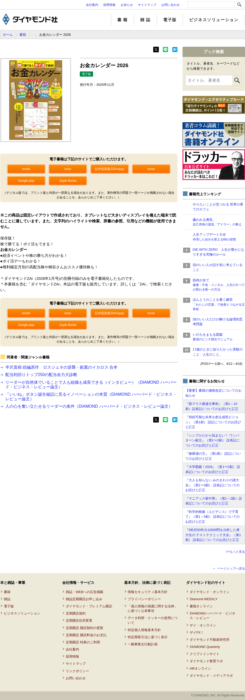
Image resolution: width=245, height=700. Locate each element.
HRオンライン (200, 668)
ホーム (8, 35)
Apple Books (67, 181)
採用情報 (109, 5)
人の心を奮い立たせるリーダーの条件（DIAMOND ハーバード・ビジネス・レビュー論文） (89, 406)
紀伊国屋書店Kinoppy (109, 169)
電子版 (170, 20)
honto (151, 169)
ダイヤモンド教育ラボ (206, 661)
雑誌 (7, 599)
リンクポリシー (77, 671)
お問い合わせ (170, 5)
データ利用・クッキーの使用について (152, 620)
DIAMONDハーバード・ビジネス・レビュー (212, 615)
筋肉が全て (219, 285)
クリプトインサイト (205, 654)
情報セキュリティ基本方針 (147, 592)
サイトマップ (147, 5)
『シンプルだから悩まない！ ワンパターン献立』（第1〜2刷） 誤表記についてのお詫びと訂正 (212, 440)
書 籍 (122, 20)
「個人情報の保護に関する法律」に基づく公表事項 (152, 608)
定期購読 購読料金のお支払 (86, 635)
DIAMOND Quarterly (205, 647)
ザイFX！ (197, 632)
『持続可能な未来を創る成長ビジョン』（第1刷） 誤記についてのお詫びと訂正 (213, 422)
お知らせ (127, 5)
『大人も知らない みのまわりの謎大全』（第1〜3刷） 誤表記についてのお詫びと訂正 (212, 485)
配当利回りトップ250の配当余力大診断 (41, 374)
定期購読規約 (76, 613)
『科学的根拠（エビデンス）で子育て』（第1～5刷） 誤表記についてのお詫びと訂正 (212, 517)
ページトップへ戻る (231, 568)
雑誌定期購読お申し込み (84, 599)
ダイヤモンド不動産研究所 (209, 640)
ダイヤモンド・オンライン (209, 592)
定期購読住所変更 (79, 620)
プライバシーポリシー (144, 599)
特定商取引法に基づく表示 (147, 637)
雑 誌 (145, 20)
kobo (68, 169)
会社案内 (92, 5)
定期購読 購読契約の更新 (84, 628)
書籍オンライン (201, 606)
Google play (26, 181)
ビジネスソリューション (214, 20)
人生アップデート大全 (219, 237)
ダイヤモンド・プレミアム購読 (89, 606)
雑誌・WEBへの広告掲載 (84, 592)
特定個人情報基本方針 (144, 630)
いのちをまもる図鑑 (219, 337)
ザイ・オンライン (203, 625)
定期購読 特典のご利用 (83, 642)
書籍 (22, 35)
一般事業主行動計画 (143, 644)
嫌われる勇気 (219, 222)
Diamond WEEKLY (203, 599)
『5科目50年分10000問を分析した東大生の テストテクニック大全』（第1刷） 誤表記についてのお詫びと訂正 (213, 535)
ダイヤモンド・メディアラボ (211, 676)
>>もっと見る (235, 551)
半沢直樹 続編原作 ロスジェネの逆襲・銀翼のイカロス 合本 (61, 367)
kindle (26, 169)
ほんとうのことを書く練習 (219, 304)
